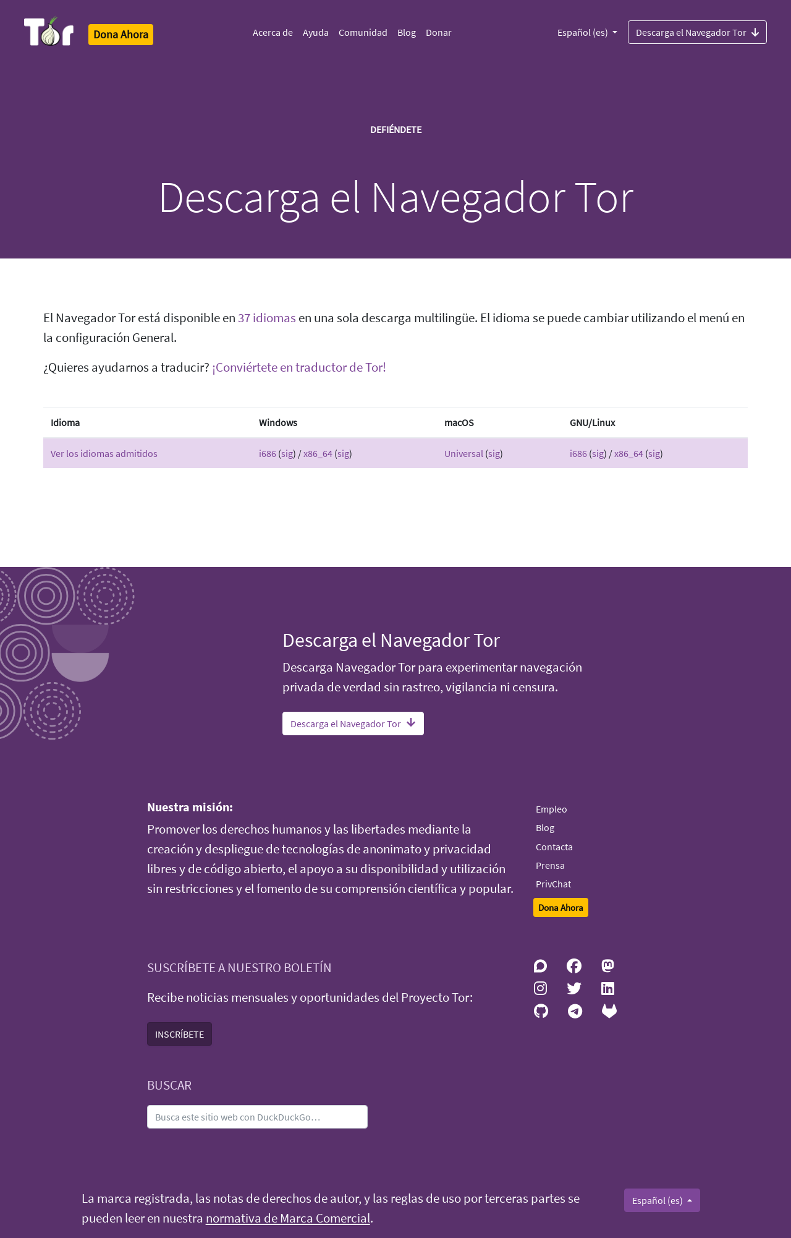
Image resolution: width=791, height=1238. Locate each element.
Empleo (551, 809)
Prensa (550, 865)
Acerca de (273, 32)
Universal (463, 453)
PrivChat (553, 883)
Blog (406, 32)
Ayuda (316, 32)
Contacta (554, 846)
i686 (267, 453)
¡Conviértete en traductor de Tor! (299, 367)
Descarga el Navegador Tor (697, 31)
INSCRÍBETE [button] (179, 1034)
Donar (439, 32)
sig (287, 453)
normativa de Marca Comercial (288, 1218)
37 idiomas (267, 318)
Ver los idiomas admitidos (104, 453)
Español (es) (583, 32)
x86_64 (317, 453)
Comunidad (363, 32)
